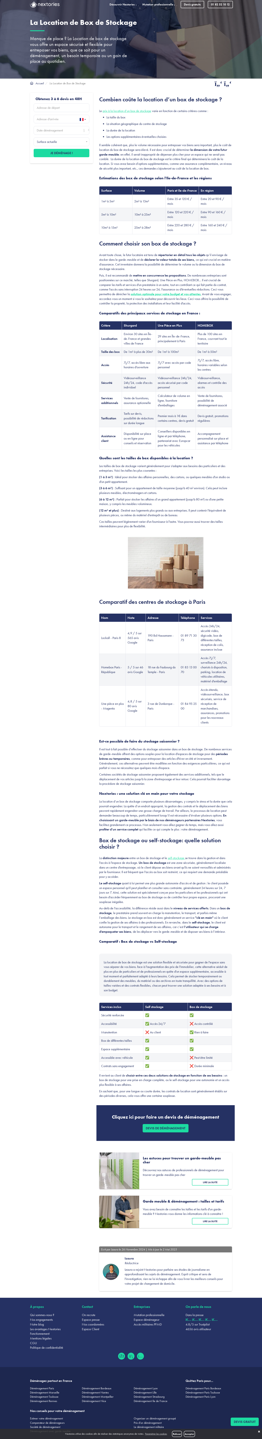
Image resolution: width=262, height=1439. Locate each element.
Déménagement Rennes (43, 1401)
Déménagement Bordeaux (96, 1388)
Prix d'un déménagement (148, 1423)
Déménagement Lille (145, 1392)
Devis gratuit (245, 1422)
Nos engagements (41, 1320)
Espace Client (90, 1329)
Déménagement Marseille (44, 1392)
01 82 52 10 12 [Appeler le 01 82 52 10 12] (220, 4)
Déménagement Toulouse (44, 1397)
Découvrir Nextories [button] (124, 4)
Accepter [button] (189, 1434)
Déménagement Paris (42, 1388)
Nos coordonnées (93, 1324)
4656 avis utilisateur (198, 1329)
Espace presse (91, 1320)
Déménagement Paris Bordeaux (203, 1388)
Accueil (39, 83)
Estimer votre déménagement (46, 1418)
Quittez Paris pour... (199, 1381)
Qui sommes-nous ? (42, 1315)
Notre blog (37, 1324)
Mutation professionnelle (149, 1315)
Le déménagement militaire (149, 1427)
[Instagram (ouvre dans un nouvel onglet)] (140, 1356)
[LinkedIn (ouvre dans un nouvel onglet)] (131, 1356)
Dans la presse (195, 1315)
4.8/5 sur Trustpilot (198, 1324)
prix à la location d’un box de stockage (127, 111)
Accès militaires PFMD (148, 1324)
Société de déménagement (45, 1427)
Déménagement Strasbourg (149, 1397)
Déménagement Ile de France (150, 1401)
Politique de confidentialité (46, 1347)
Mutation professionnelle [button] (159, 4)
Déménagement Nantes (95, 1392)
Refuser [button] (177, 1434)
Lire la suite (210, 1182)
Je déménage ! (61, 153)
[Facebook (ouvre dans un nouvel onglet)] (121, 1356)
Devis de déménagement (165, 1128)
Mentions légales (40, 1338)
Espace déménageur (146, 1320)
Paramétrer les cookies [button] (156, 1433)
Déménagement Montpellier (98, 1397)
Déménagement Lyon (146, 1388)
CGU (33, 1343)
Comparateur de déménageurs (47, 1423)
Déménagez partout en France (51, 1381)
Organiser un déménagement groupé (155, 1418)
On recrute (88, 1315)
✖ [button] (259, 1432)
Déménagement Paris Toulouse (203, 1392)
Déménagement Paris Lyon (201, 1397)
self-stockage (176, 858)
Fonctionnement (39, 1333)
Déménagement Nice (94, 1401)
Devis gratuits (192, 4)
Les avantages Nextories (45, 1329)
